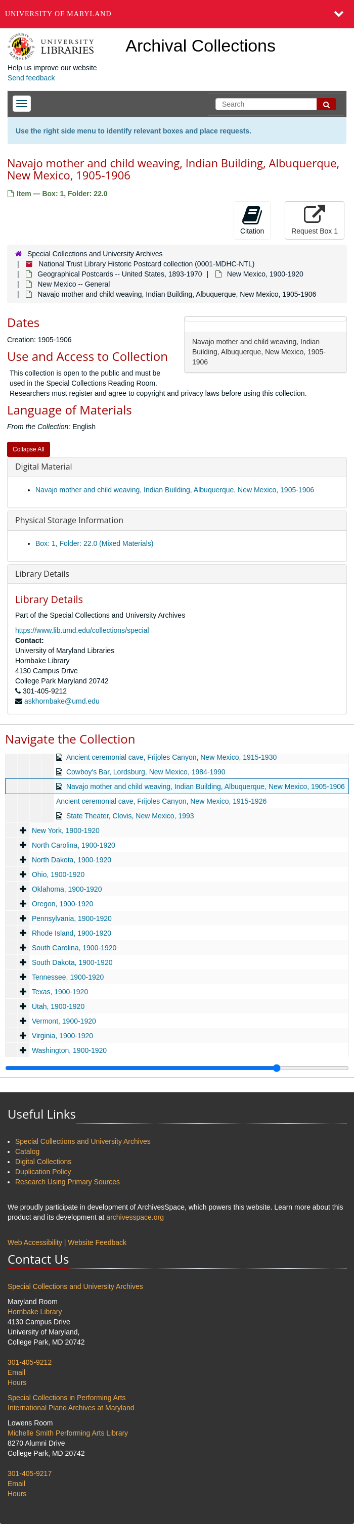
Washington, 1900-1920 (69, 1050)
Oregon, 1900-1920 (62, 904)
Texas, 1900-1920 (60, 992)
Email (16, 1372)
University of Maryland (58, 14)
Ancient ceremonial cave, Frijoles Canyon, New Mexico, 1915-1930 (171, 757)
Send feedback (31, 78)
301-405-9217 (30, 1473)
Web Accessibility (35, 1242)
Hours (17, 1382)
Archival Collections (200, 45)
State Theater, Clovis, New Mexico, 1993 (130, 816)
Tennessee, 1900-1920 (68, 977)
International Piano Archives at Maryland (71, 1408)
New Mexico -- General (73, 284)
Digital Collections (43, 1162)
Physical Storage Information (69, 520)
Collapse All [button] (29, 449)
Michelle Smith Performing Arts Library (68, 1433)
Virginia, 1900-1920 (62, 1036)
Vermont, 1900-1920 (64, 1021)
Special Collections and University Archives (95, 254)
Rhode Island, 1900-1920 (71, 933)
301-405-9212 (30, 1362)
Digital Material (43, 466)
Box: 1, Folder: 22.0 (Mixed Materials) (94, 543)
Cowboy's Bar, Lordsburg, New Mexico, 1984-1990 (146, 772)
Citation (252, 220)
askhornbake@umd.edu (62, 701)
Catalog (27, 1151)
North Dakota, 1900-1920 (71, 860)
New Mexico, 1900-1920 (265, 274)
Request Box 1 (314, 220)
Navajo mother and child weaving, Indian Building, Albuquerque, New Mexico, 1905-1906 (174, 490)
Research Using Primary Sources (67, 1182)
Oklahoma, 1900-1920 (67, 889)
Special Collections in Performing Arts (66, 1398)
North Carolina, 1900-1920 (73, 845)
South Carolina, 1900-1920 (74, 948)
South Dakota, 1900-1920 (72, 962)
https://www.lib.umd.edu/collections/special (82, 630)
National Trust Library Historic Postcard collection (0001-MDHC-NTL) (146, 264)
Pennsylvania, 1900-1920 (72, 918)
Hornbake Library (35, 1312)
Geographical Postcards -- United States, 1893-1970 (119, 274)
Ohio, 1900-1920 (58, 874)
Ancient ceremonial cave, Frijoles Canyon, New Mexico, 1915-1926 (161, 801)
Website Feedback (97, 1242)
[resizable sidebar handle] (177, 1068)
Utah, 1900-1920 (58, 1006)
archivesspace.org (135, 1217)
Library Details (42, 573)
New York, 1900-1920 (66, 830)
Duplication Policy (43, 1172)
